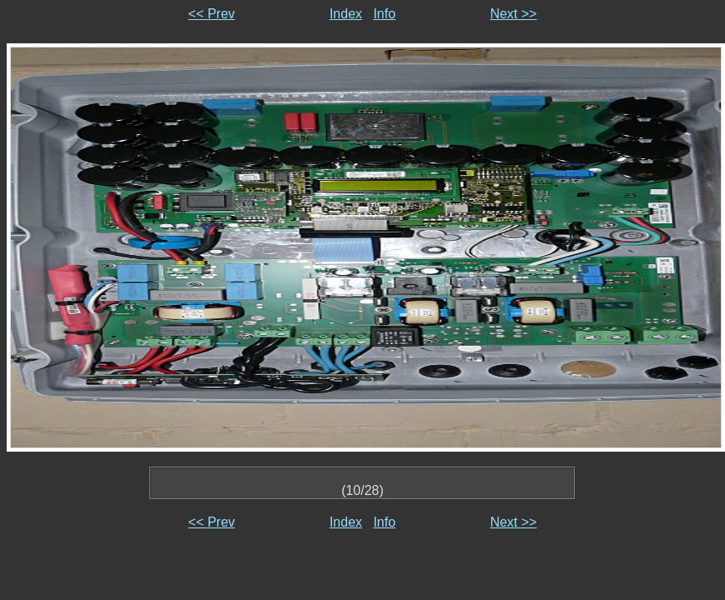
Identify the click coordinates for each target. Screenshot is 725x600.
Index (346, 14)
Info (384, 14)
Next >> (513, 14)
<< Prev (212, 14)
